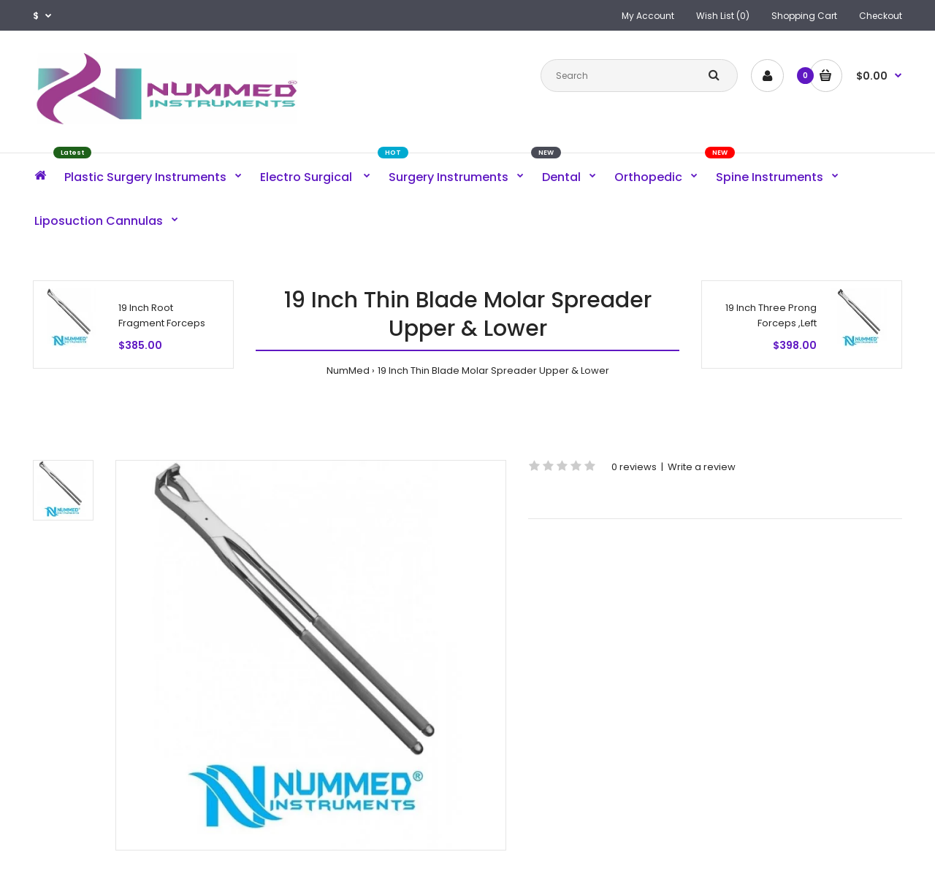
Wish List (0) (722, 15)
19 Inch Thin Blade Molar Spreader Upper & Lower (493, 370)
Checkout (880, 15)
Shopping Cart (804, 15)
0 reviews (634, 467)
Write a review (702, 467)
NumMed (348, 370)
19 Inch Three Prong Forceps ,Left (771, 315)
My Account (648, 15)
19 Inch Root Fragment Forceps (161, 315)
